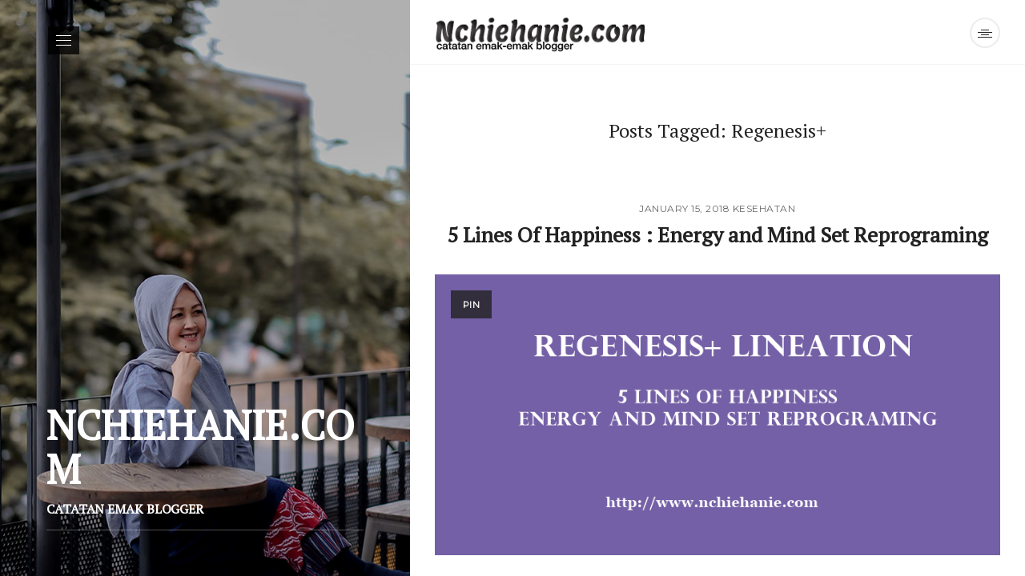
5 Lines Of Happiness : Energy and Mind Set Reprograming (717, 234)
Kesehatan (764, 208)
